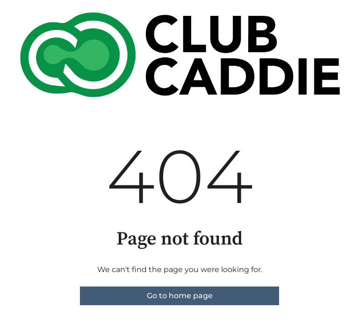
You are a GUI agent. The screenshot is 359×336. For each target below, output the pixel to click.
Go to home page (180, 295)
